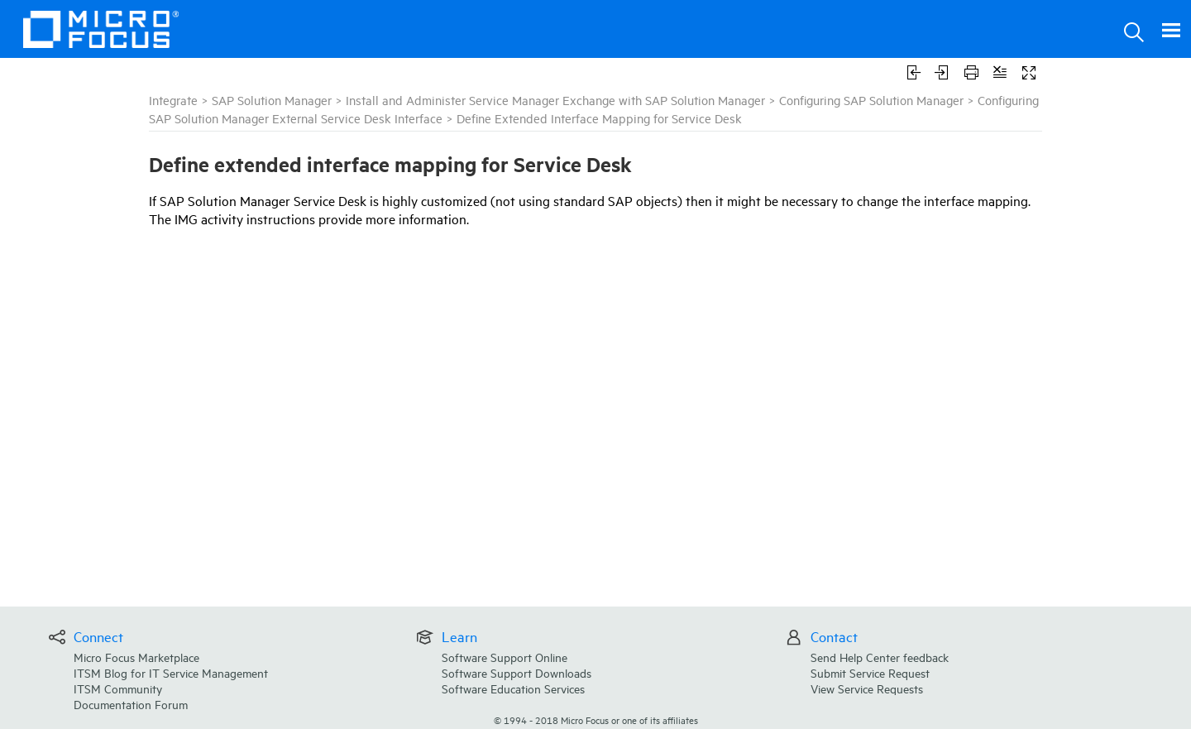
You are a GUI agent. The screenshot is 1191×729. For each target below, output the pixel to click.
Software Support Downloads (516, 672)
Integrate (173, 100)
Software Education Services (513, 688)
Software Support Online (504, 656)
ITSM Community (118, 688)
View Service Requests (867, 688)
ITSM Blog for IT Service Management (171, 672)
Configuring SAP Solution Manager (871, 100)
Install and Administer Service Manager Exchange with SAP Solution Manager (555, 100)
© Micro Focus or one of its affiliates (596, 719)
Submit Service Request (870, 672)
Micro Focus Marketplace (136, 656)
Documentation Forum (131, 704)
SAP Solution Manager (272, 100)
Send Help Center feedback (880, 656)
